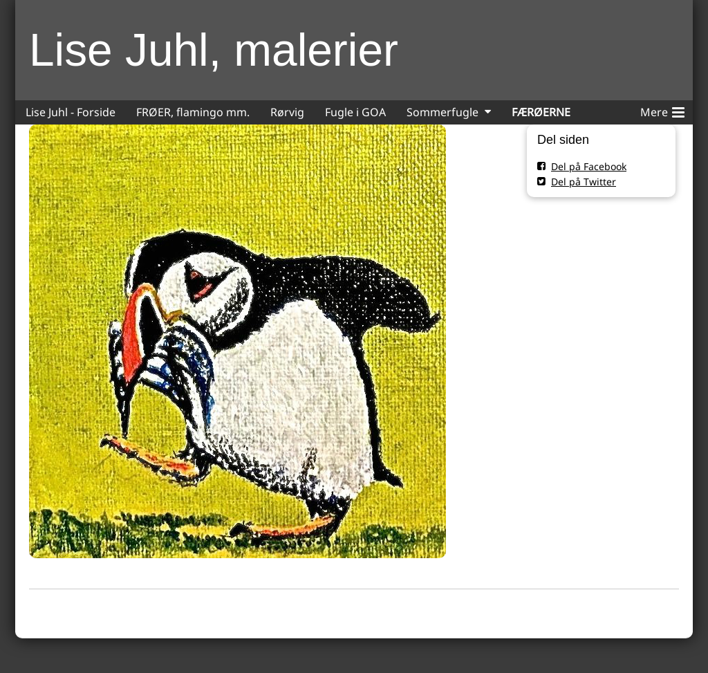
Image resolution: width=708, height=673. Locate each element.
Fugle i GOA (355, 112)
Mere (662, 110)
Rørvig (287, 112)
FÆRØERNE (541, 112)
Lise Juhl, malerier (213, 49)
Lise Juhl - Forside (70, 112)
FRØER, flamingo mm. (193, 112)
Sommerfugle (442, 112)
